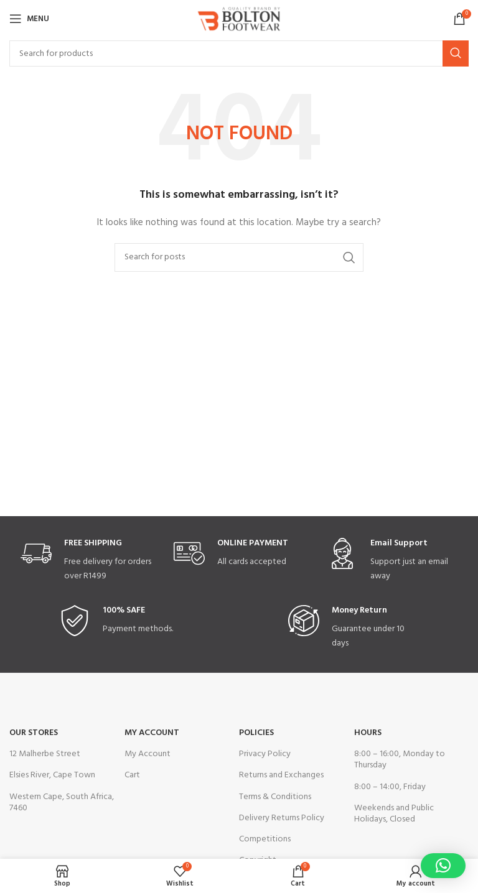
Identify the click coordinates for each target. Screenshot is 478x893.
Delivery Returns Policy (281, 818)
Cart (132, 775)
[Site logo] (239, 19)
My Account (151, 733)
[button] (443, 865)
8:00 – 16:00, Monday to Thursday (399, 759)
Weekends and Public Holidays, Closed (394, 813)
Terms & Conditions (275, 797)
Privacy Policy (265, 754)
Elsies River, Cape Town (52, 775)
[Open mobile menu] (29, 18)
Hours (368, 733)
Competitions (265, 839)
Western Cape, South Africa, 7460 (61, 802)
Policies (256, 733)
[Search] (239, 53)
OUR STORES (33, 733)
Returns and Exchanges (281, 775)
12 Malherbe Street (44, 754)
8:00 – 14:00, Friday (390, 787)
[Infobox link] (86, 560)
